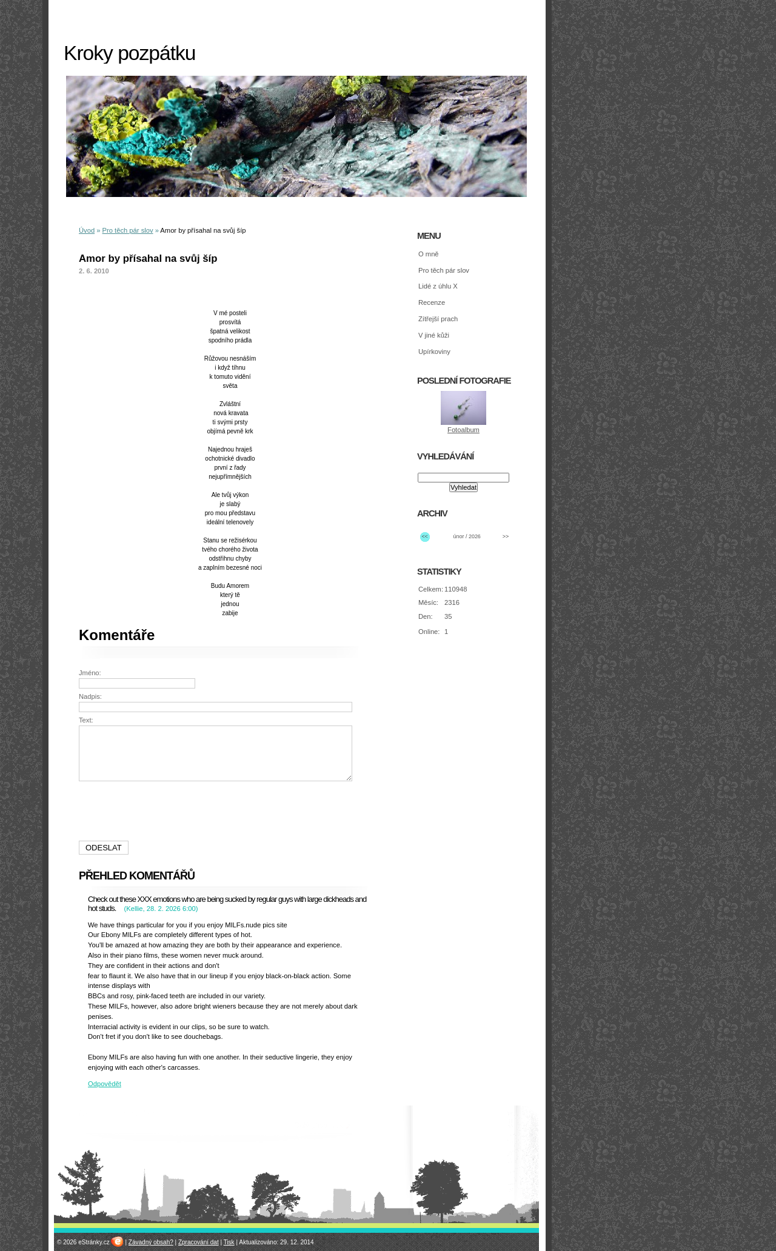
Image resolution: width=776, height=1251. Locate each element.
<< (424, 536)
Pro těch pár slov (127, 230)
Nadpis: (90, 696)
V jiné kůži (433, 335)
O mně (428, 254)
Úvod (87, 230)
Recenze (431, 302)
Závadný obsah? (151, 1242)
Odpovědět (104, 1083)
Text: (86, 720)
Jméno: (90, 672)
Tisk (229, 1242)
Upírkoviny (434, 351)
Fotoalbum (463, 429)
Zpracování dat (198, 1242)
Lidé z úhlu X (438, 286)
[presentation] (217, 811)
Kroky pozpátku (129, 53)
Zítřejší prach (438, 318)
